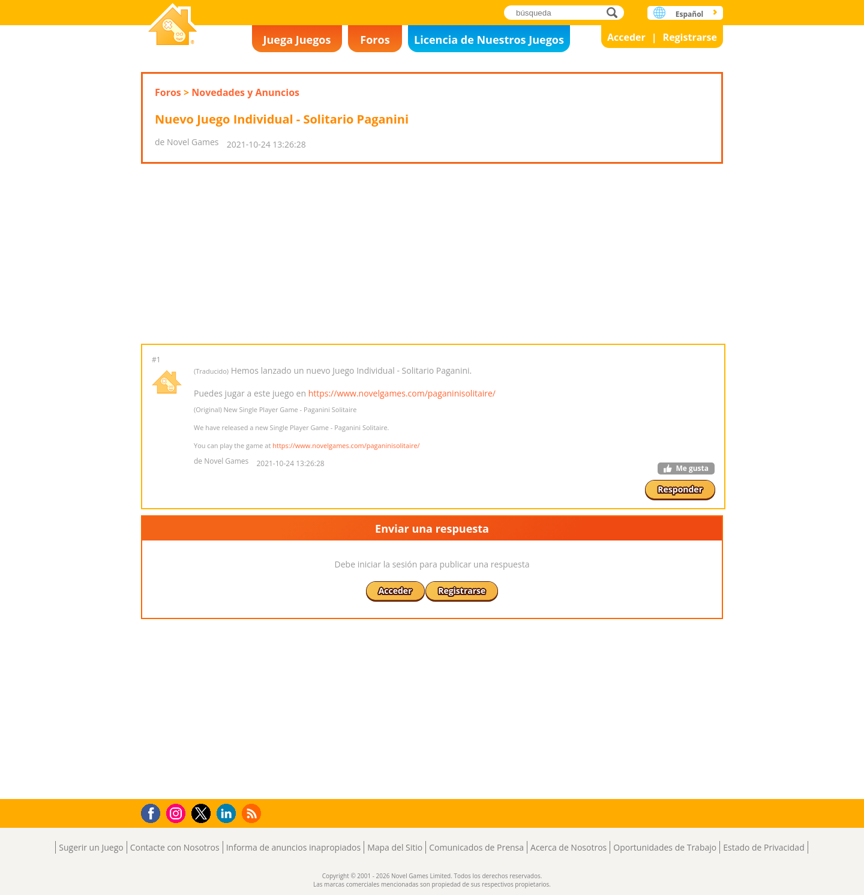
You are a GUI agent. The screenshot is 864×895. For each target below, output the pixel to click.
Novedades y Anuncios (245, 92)
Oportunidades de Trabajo (664, 847)
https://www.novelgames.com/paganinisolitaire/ (402, 393)
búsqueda (615, 12)
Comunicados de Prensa (476, 847)
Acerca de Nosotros (568, 847)
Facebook (154, 812)
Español (690, 14)
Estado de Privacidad (764, 847)
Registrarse (690, 37)
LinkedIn (228, 814)
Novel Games (173, 25)
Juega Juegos (297, 39)
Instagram (177, 812)
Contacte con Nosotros (175, 847)
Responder (680, 489)
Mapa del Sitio (394, 847)
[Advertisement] (432, 254)
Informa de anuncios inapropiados (293, 847)
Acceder (626, 37)
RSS (253, 813)
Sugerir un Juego (91, 847)
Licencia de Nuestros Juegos (489, 39)
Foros (374, 39)
